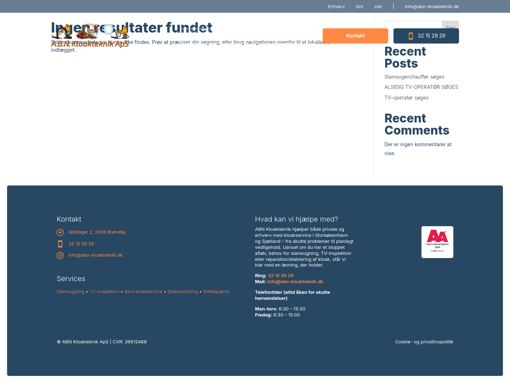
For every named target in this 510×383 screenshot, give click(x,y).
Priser (284, 36)
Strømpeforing (183, 291)
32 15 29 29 (426, 36)
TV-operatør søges (407, 98)
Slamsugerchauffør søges (414, 77)
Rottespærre (216, 291)
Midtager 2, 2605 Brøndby (97, 232)
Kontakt (355, 36)
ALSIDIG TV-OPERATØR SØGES (421, 87)
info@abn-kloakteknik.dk (432, 6)
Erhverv (336, 6)
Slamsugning (70, 291)
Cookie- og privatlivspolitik (424, 341)
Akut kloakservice (144, 291)
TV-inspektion (104, 291)
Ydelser (213, 36)
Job (378, 6)
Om (359, 6)
